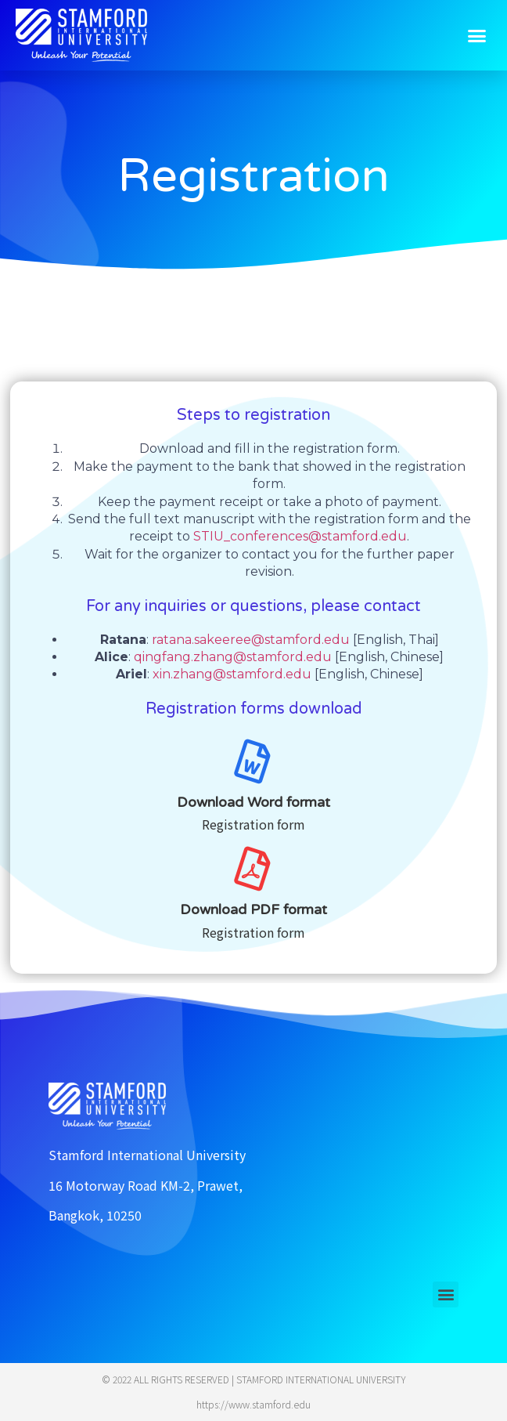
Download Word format (253, 802)
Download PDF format (253, 909)
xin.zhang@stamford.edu (234, 674)
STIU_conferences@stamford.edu (300, 536)
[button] (477, 35)
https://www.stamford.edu (253, 1404)
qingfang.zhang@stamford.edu (233, 656)
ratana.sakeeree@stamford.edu (251, 639)
